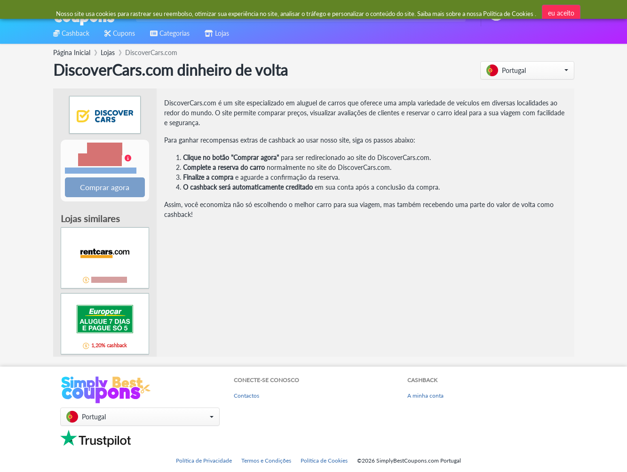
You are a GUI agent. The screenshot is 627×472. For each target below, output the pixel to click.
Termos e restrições (100, 171)
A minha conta (425, 396)
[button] (527, 70)
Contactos (246, 396)
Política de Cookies (324, 460)
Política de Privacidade (204, 460)
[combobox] (299, 13)
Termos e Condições (266, 460)
